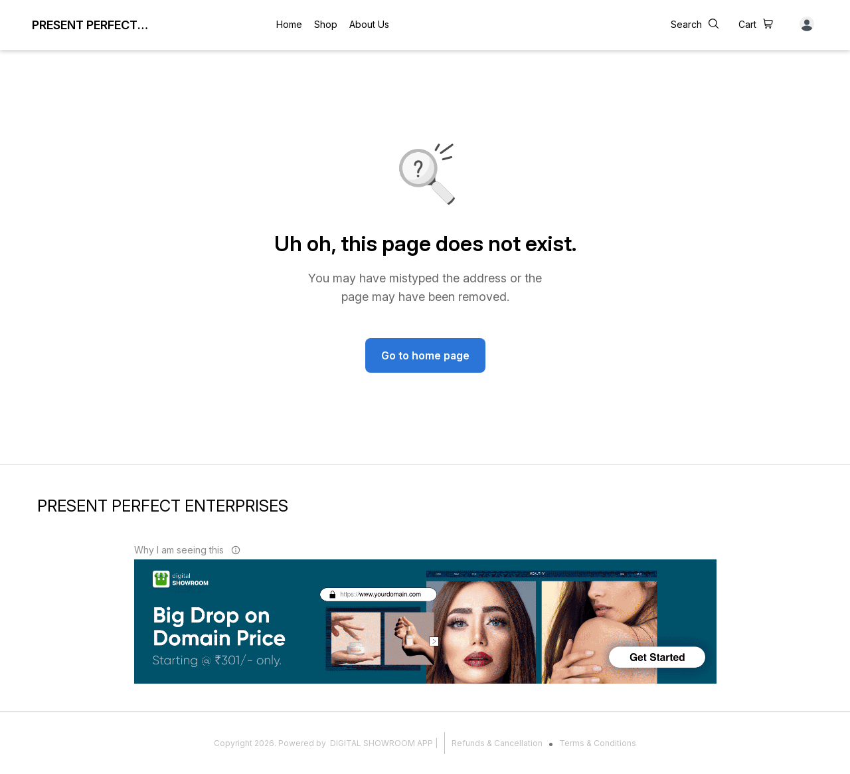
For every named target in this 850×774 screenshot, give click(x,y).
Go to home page (425, 355)
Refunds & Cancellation (497, 743)
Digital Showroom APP (381, 743)
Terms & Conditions (597, 743)
